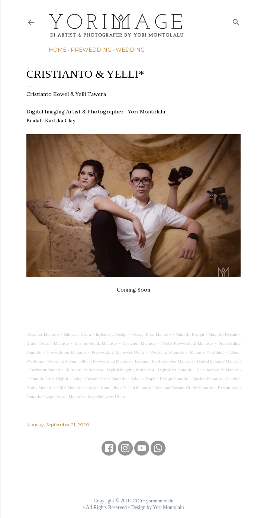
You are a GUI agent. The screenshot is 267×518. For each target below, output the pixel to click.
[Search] (236, 20)
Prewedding (91, 49)
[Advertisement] (133, 476)
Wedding (130, 49)
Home (58, 49)
